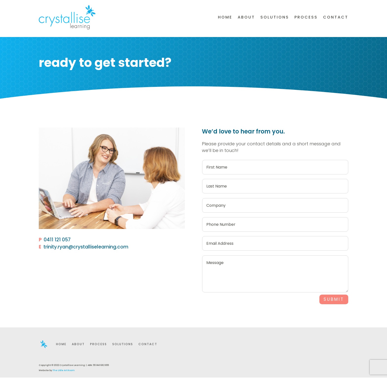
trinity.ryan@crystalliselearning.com (85, 247)
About (246, 17)
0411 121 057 (57, 239)
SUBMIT (333, 299)
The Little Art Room (64, 370)
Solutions (274, 17)
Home (225, 17)
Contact (335, 17)
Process (306, 17)
